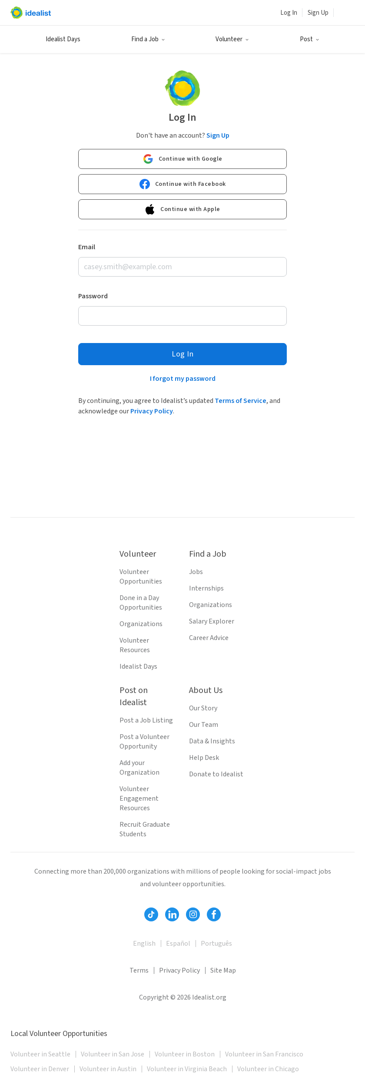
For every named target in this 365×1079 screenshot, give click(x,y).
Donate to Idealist (216, 774)
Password (93, 296)
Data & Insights (212, 741)
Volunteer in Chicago (268, 1069)
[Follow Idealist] (151, 914)
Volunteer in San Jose (112, 1054)
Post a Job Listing (146, 720)
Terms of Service (240, 401)
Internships (206, 588)
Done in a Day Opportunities (140, 602)
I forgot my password (183, 378)
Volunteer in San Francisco (264, 1054)
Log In (288, 12)
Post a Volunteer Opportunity (144, 741)
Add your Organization (139, 767)
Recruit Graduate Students (144, 829)
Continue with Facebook (182, 184)
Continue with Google (182, 159)
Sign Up (318, 12)
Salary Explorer (211, 621)
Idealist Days (63, 39)
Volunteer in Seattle (40, 1054)
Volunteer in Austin (108, 1069)
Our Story (203, 708)
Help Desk (204, 757)
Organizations (141, 624)
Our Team (203, 724)
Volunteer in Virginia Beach (187, 1069)
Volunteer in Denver (39, 1069)
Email (86, 247)
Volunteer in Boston (185, 1054)
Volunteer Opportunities (140, 576)
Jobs (196, 572)
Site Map (223, 970)
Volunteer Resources (134, 645)
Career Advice (209, 638)
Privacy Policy (151, 411)
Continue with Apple (182, 209)
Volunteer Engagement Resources (139, 798)
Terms (139, 970)
